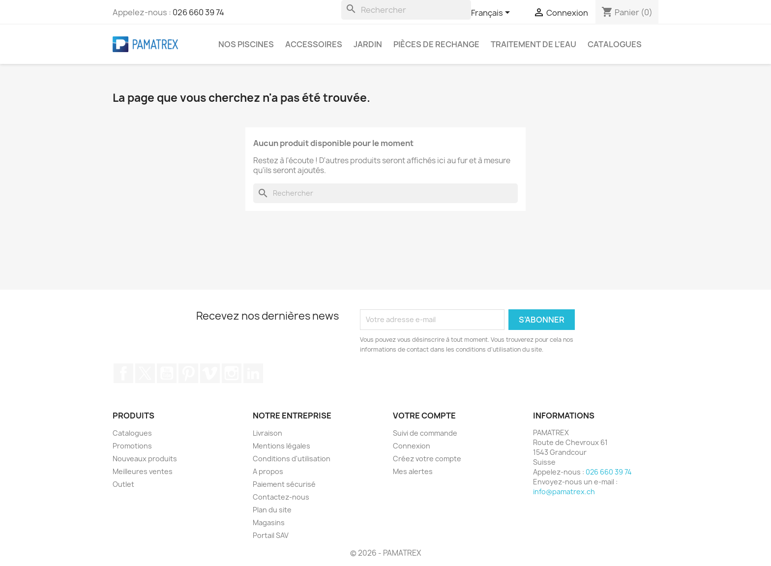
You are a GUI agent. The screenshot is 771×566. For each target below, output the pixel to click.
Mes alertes (413, 471)
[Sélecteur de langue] (492, 13)
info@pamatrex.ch (564, 491)
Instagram (231, 373)
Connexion (411, 445)
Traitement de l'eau (533, 44)
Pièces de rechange (436, 44)
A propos (268, 471)
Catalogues (615, 44)
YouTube (167, 373)
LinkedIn (253, 373)
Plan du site (272, 509)
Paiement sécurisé (284, 484)
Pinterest (188, 373)
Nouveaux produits (145, 458)
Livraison (267, 433)
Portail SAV (271, 535)
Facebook (123, 373)
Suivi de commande (425, 433)
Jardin (368, 44)
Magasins (269, 522)
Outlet (123, 484)
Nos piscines (246, 44)
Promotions (132, 445)
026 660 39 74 (198, 12)
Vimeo (210, 373)
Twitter (145, 373)
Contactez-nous (281, 497)
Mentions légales (281, 445)
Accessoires (313, 44)
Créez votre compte (427, 458)
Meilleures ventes (143, 471)
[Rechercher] (406, 10)
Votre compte (424, 415)
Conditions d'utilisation (291, 458)
